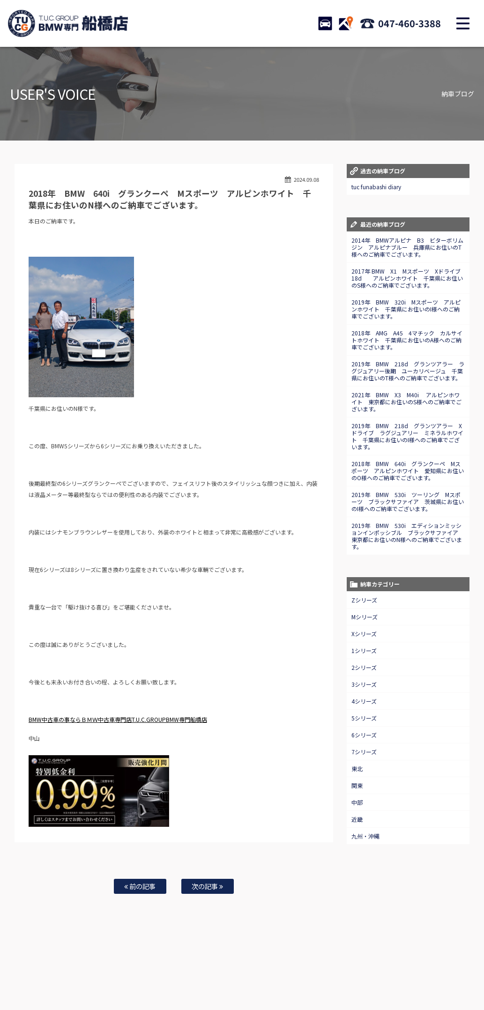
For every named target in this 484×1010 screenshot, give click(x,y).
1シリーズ (364, 650)
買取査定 (189, 973)
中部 (357, 802)
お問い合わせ (287, 973)
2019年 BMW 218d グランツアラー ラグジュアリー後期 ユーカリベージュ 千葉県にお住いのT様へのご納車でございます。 (407, 371)
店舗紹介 (321, 973)
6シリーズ (364, 735)
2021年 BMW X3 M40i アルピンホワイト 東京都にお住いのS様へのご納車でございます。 (406, 402)
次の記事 (207, 886)
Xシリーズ (364, 634)
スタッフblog (200, 982)
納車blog (233, 982)
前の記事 (140, 886)
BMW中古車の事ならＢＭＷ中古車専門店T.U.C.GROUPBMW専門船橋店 (118, 719)
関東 (357, 785)
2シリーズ (364, 667)
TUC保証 (101, 973)
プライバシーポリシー (437, 973)
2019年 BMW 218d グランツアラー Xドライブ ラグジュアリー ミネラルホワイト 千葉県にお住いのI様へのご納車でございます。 (407, 436)
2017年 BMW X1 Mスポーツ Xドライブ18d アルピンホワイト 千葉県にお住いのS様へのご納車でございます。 (407, 278)
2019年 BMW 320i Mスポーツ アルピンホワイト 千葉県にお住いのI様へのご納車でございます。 (406, 309)
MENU (463, 23)
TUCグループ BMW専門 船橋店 (68, 23)
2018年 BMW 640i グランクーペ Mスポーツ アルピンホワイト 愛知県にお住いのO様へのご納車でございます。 (407, 471)
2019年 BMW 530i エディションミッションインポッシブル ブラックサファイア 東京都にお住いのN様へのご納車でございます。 (407, 535)
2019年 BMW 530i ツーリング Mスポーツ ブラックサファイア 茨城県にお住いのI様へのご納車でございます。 (407, 501)
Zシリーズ (364, 600)
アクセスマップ (357, 973)
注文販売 (130, 973)
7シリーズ (364, 752)
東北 (357, 768)
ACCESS (345, 23)
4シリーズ (364, 701)
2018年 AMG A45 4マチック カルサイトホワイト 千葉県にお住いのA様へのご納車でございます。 (406, 340)
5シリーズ (364, 718)
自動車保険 (221, 973)
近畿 (357, 819)
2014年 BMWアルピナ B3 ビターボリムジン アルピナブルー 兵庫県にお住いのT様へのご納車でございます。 (407, 247)
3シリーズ (364, 684)
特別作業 (253, 973)
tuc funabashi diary (376, 187)
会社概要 (394, 973)
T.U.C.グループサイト (276, 982)
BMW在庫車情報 (65, 973)
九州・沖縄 (365, 836)
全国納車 (159, 973)
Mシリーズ (364, 617)
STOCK (325, 23)
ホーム (30, 973)
